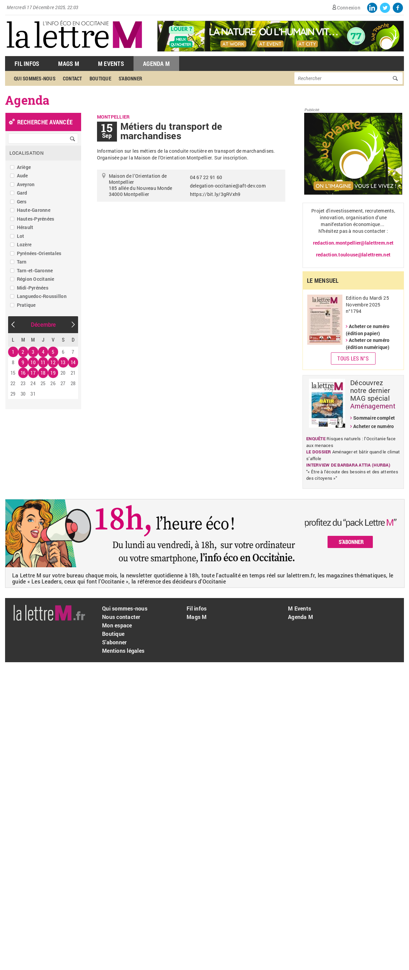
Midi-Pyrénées (32, 287)
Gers (22, 201)
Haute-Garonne (33, 210)
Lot (20, 236)
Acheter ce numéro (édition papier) (367, 330)
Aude (22, 175)
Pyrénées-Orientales (39, 253)
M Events (111, 63)
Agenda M (156, 63)
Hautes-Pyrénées (35, 219)
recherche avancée (45, 122)
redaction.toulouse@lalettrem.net (353, 254)
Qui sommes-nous (34, 78)
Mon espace (117, 625)
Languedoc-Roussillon (42, 296)
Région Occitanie (35, 279)
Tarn (22, 261)
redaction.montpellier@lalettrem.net (353, 243)
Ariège (24, 167)
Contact (72, 78)
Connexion (348, 7)
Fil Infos (27, 63)
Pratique (26, 305)
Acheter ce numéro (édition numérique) (367, 343)
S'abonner (130, 78)
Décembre (43, 324)
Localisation (26, 153)
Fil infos (197, 608)
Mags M (68, 63)
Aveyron (26, 184)
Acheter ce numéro (373, 426)
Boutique (100, 78)
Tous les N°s (353, 358)
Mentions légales (123, 650)
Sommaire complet (374, 418)
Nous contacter (121, 616)
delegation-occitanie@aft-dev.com (228, 185)
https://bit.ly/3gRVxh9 (215, 194)
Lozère (24, 244)
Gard (22, 193)
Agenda (27, 100)
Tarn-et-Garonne (35, 270)
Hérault (25, 227)
